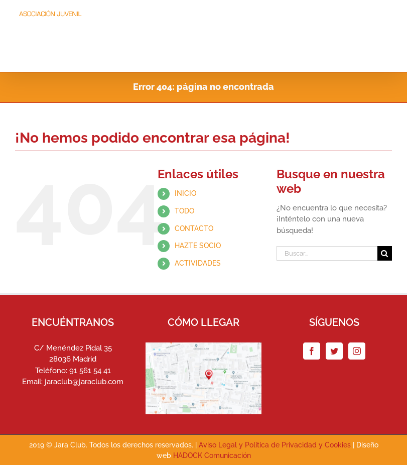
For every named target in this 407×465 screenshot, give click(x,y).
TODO (184, 211)
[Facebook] (311, 351)
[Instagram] (356, 351)
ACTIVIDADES (198, 264)
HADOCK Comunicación (212, 456)
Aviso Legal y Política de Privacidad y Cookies (275, 445)
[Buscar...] (327, 254)
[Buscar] (384, 254)
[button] (375, 54)
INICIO (185, 194)
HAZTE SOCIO (198, 246)
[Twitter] (334, 351)
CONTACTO (194, 228)
